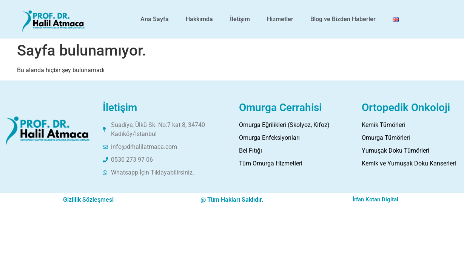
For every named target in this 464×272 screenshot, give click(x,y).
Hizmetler (280, 19)
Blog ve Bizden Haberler (343, 19)
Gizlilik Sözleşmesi (88, 199)
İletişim (240, 19)
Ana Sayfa (154, 19)
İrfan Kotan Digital (375, 199)
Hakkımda (199, 19)
